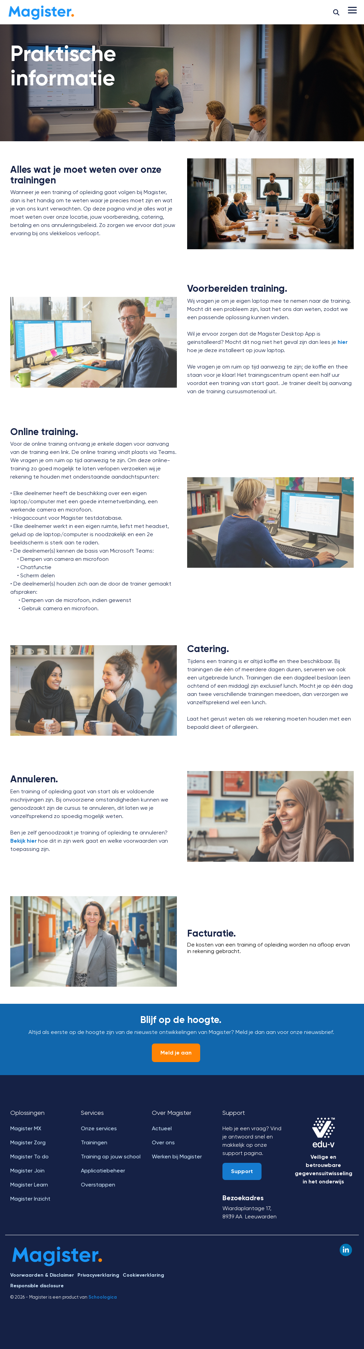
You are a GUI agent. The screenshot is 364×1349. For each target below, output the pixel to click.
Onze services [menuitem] (99, 1128)
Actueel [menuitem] (162, 1128)
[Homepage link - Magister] (57, 1264)
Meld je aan (176, 1052)
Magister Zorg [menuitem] (28, 1142)
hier (343, 342)
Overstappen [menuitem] (98, 1184)
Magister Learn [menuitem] (29, 1184)
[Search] (336, 12)
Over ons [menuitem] (163, 1142)
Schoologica (102, 1297)
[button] (352, 9)
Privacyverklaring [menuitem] (98, 1275)
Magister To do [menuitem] (29, 1156)
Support (242, 1171)
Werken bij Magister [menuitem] (177, 1156)
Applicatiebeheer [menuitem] (103, 1170)
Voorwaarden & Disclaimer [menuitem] (42, 1275)
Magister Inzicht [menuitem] (30, 1198)
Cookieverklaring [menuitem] (143, 1275)
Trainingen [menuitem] (94, 1142)
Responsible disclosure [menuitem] (37, 1286)
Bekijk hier (23, 841)
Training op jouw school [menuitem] (111, 1156)
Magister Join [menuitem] (27, 1170)
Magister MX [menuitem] (25, 1128)
